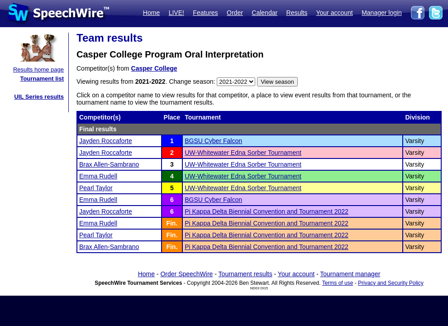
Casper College (154, 68)
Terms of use (337, 283)
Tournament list (42, 78)
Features (205, 12)
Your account (334, 12)
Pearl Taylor (96, 188)
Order (235, 12)
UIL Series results (39, 96)
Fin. (171, 223)
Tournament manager (350, 274)
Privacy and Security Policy (391, 283)
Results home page (38, 69)
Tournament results (245, 274)
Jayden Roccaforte (105, 140)
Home (151, 12)
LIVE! (176, 12)
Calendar (264, 12)
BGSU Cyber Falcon (213, 140)
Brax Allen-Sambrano (109, 164)
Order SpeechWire (186, 274)
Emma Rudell (98, 176)
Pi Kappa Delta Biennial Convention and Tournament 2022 (266, 211)
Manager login (382, 12)
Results (297, 12)
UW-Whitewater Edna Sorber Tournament (243, 152)
